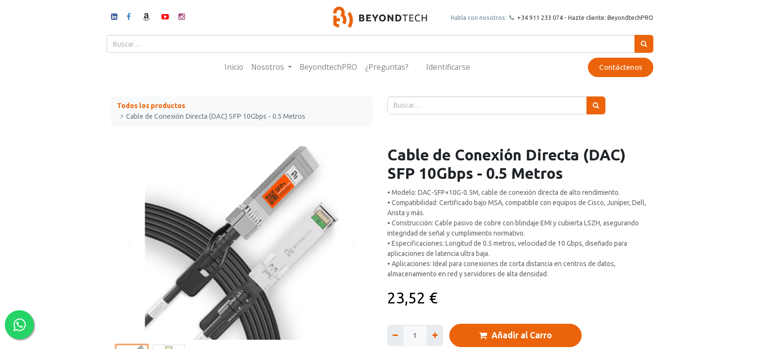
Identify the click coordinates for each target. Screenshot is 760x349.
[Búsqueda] (639, 44)
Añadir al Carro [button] (515, 335)
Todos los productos (151, 106)
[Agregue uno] (435, 335)
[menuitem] (234, 67)
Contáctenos (616, 67)
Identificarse (448, 67)
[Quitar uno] (395, 335)
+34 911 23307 (533, 17)
